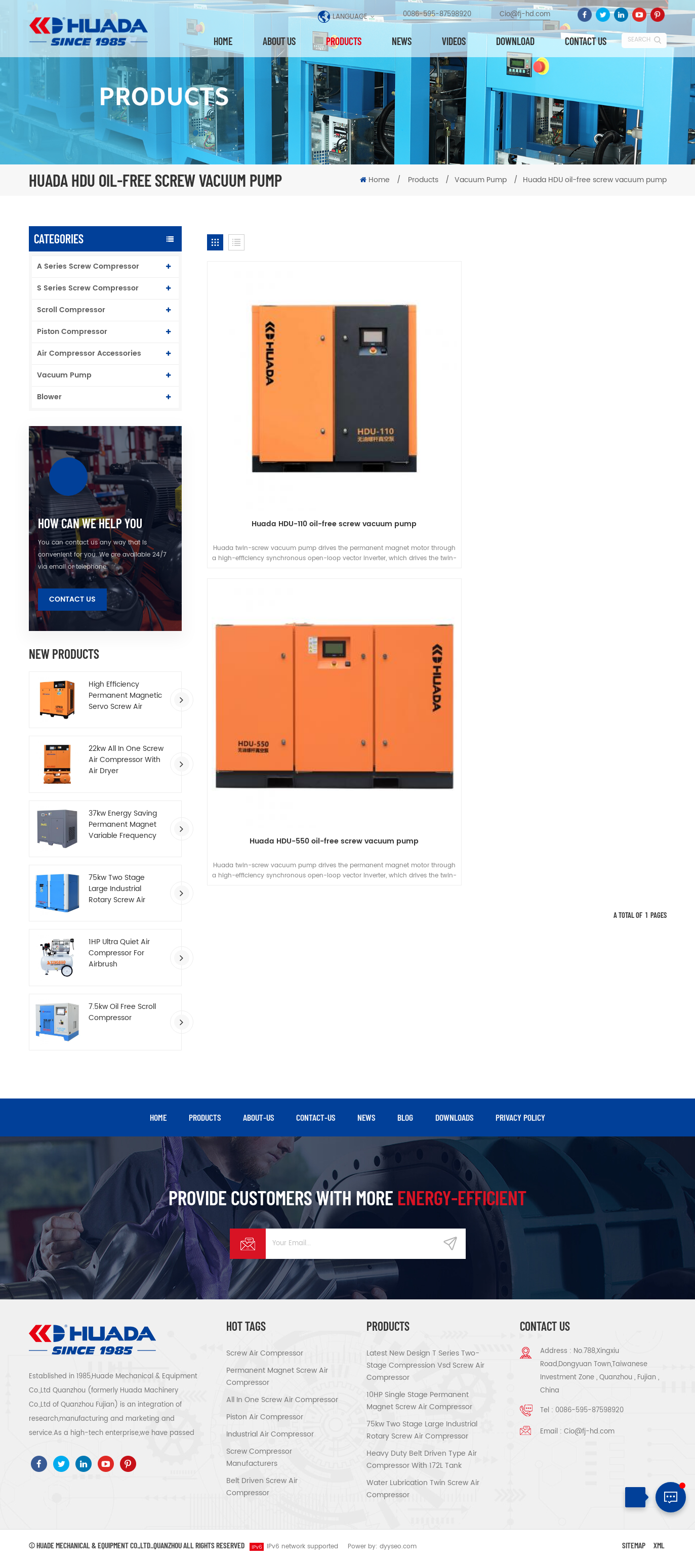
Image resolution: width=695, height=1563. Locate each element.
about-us (258, 1117)
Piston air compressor (264, 1417)
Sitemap (633, 1545)
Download (515, 41)
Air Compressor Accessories (89, 353)
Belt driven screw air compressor (262, 1487)
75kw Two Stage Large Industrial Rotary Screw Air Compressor (117, 889)
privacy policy (520, 1117)
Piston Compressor (72, 331)
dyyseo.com (398, 1547)
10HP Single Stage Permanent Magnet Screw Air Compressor (419, 1401)
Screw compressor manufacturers (259, 1458)
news (366, 1117)
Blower (49, 397)
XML (659, 1545)
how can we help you (90, 523)
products (205, 1117)
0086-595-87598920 (437, 15)
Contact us (585, 41)
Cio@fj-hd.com (525, 15)
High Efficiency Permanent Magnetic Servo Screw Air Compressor (125, 695)
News (402, 41)
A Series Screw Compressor (88, 266)
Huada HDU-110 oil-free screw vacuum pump (280, 421)
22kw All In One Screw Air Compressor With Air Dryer (126, 760)
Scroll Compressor (71, 310)
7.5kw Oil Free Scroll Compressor (122, 1012)
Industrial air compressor (270, 1435)
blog (405, 1117)
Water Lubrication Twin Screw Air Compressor (422, 1489)
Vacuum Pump (64, 375)
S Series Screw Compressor (88, 288)
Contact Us (72, 599)
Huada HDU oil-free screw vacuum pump (595, 180)
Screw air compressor (264, 1354)
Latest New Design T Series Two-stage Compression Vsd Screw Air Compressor (425, 1366)
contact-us (315, 1117)
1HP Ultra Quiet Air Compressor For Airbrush (119, 953)
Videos (454, 41)
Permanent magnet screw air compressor (277, 1377)
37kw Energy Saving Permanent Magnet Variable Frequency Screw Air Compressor (127, 824)
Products (343, 41)
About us (279, 41)
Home (223, 41)
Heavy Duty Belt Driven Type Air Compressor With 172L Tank (421, 1460)
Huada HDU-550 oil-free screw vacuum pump (436, 421)
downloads (454, 1117)
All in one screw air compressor (282, 1400)
